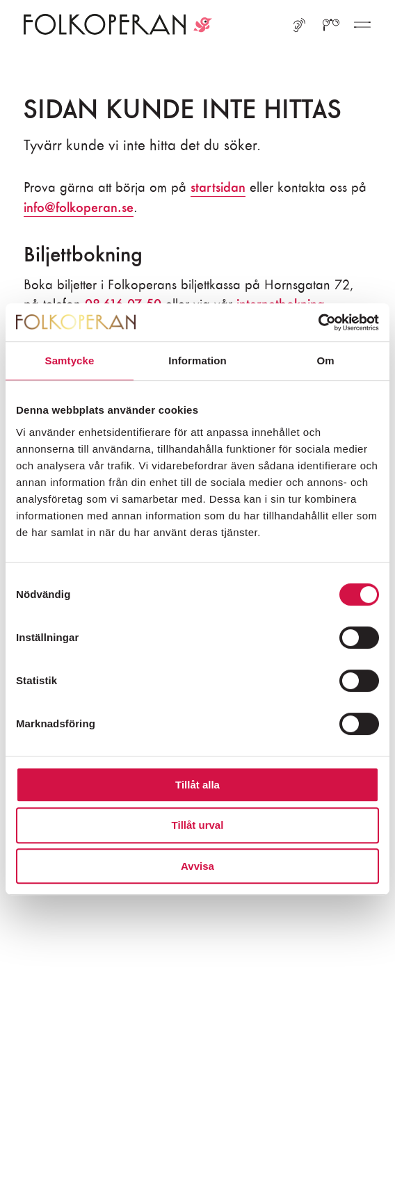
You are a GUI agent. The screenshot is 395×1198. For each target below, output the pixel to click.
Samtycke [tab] (70, 360)
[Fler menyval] (362, 26)
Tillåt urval (198, 825)
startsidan (218, 187)
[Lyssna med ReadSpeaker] (299, 26)
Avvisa (197, 866)
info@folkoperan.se (79, 207)
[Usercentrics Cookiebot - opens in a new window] (318, 323)
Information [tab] (197, 360)
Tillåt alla (197, 785)
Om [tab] (325, 360)
